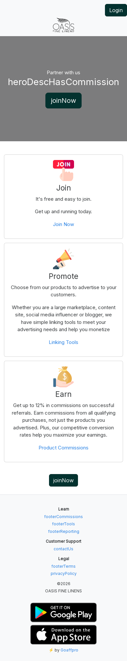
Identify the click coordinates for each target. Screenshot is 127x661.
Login (116, 10)
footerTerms (63, 566)
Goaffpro (69, 650)
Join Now (63, 224)
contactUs (63, 548)
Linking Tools (63, 342)
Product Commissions (63, 447)
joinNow (63, 100)
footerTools (63, 523)
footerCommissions (63, 516)
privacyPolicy (64, 573)
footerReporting (63, 531)
